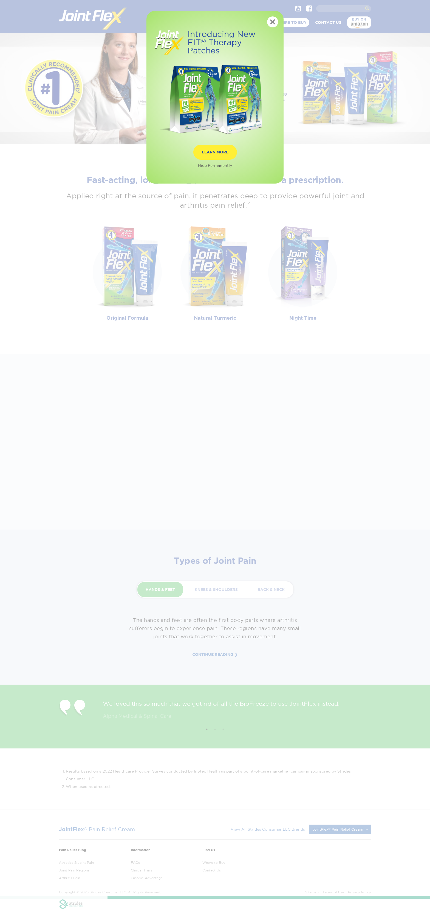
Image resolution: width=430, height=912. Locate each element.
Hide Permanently (215, 165)
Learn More (215, 152)
